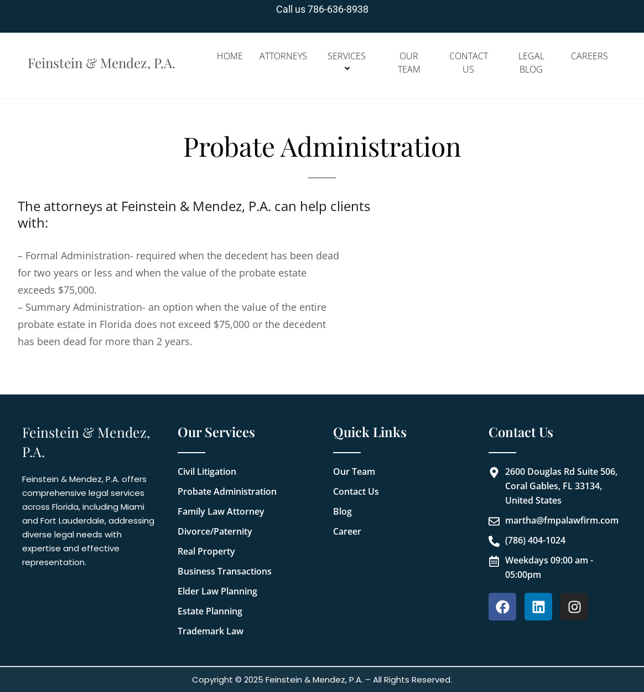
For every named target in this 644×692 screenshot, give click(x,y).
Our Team (409, 62)
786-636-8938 (338, 9)
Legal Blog (531, 62)
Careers (589, 56)
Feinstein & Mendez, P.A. (105, 63)
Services (348, 62)
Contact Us (468, 62)
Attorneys (283, 56)
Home (230, 56)
